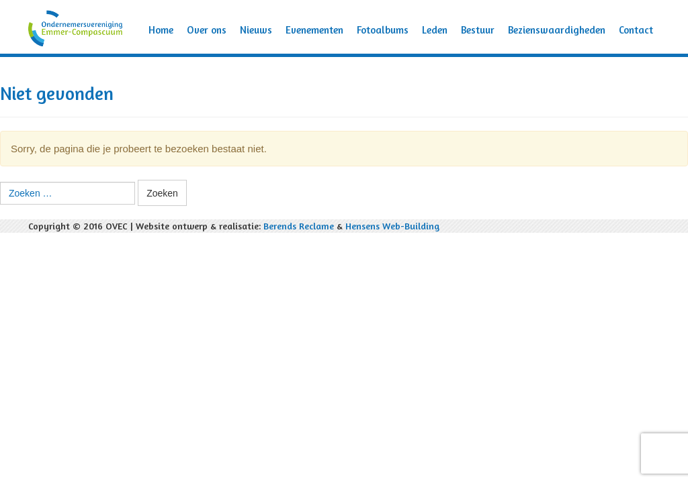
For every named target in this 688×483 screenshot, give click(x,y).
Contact (636, 29)
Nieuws (256, 29)
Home (160, 29)
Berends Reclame (298, 225)
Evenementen (314, 29)
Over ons (206, 29)
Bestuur (477, 29)
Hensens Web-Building (392, 225)
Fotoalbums (382, 29)
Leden (434, 29)
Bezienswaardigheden (556, 29)
